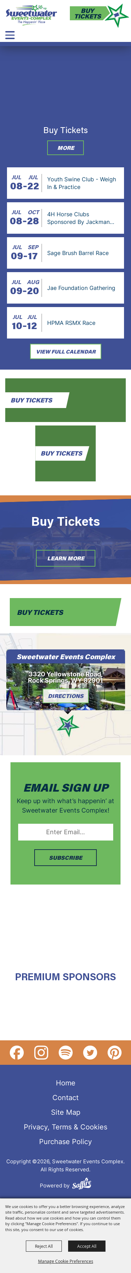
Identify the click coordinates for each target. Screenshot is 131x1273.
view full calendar (65, 351)
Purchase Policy (65, 1141)
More (65, 147)
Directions (65, 695)
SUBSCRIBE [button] (65, 857)
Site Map (65, 1112)
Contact (65, 1097)
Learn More (65, 558)
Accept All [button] (86, 1246)
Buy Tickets (87, 13)
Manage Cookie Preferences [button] (65, 1261)
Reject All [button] (44, 1246)
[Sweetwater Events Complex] (31, 15)
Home (65, 1082)
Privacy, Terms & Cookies (65, 1127)
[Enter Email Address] (65, 832)
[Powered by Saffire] (81, 1184)
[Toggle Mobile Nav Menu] (10, 35)
